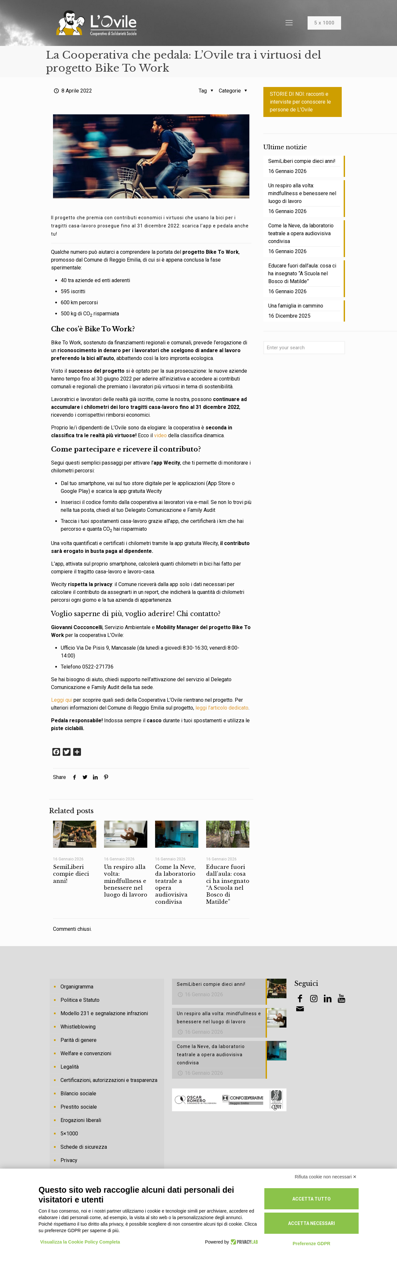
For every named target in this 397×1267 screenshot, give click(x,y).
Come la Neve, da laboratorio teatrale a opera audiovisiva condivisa (301, 233)
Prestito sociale (78, 1107)
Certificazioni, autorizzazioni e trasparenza (108, 1080)
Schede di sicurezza (83, 1147)
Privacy (68, 1160)
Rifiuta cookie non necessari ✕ (326, 1176)
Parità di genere (78, 1040)
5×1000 (69, 1133)
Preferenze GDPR (311, 1243)
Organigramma (76, 987)
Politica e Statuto (79, 1000)
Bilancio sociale (78, 1093)
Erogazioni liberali (80, 1120)
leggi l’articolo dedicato (221, 708)
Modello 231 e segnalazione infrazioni (104, 1013)
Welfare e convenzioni (85, 1053)
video (160, 435)
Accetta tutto (311, 1199)
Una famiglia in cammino (295, 306)
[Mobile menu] (289, 22)
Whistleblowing (78, 1027)
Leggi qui (61, 700)
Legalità (69, 1067)
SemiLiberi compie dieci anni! (71, 874)
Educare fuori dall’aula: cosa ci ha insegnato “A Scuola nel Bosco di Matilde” (227, 884)
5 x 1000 (324, 23)
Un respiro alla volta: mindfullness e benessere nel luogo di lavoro (125, 881)
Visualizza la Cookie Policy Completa (80, 1242)
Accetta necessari (311, 1223)
